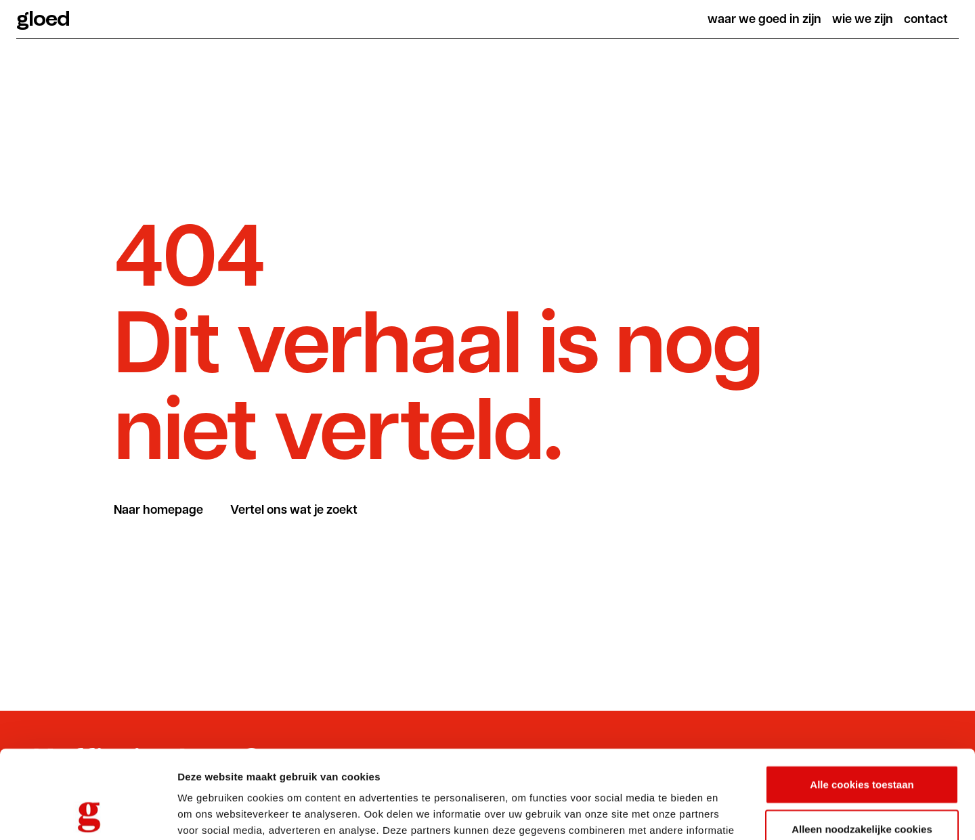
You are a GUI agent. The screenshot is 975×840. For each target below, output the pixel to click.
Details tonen (731, 813)
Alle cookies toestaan (861, 696)
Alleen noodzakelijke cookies (862, 741)
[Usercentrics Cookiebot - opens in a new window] (87, 813)
